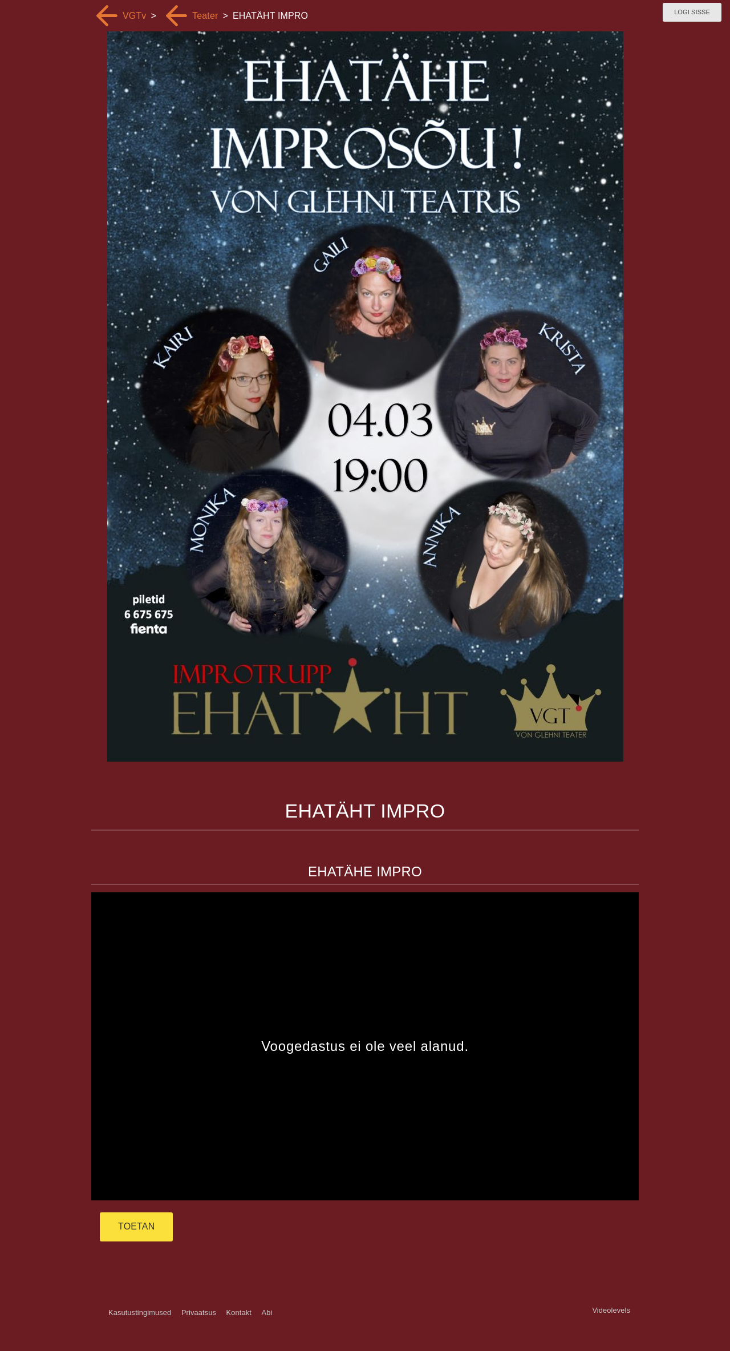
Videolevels (611, 1310)
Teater (205, 16)
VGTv (135, 16)
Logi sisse (692, 12)
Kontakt (239, 1312)
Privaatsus (198, 1312)
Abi (266, 1312)
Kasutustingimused (139, 1312)
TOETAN (136, 1226)
